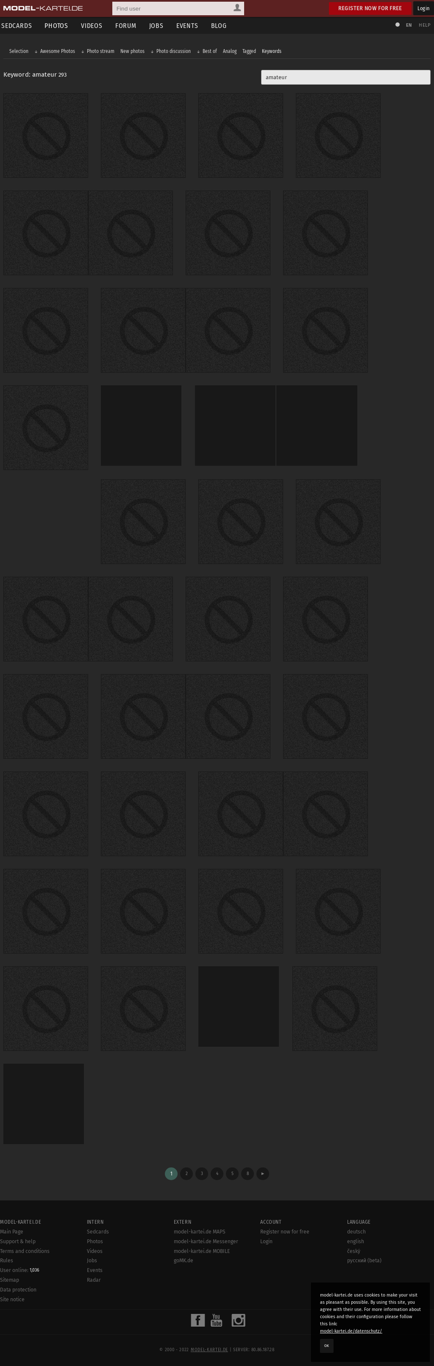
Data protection (18, 1288)
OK (326, 1345)
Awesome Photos (58, 52)
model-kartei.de (209, 1348)
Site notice (12, 1298)
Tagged (250, 52)
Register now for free (370, 8)
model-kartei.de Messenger (206, 1240)
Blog (222, 26)
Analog (230, 52)
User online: (19, 1269)
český (353, 1250)
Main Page (11, 1230)
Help (424, 25)
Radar (94, 1279)
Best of (210, 52)
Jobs (159, 26)
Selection (19, 52)
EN (408, 25)
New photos (133, 52)
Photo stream (101, 52)
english (355, 1240)
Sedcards (98, 1230)
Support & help (18, 1240)
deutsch (356, 1230)
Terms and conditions (25, 1250)
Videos (95, 26)
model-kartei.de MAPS (199, 1230)
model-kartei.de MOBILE (202, 1250)
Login (423, 8)
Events (190, 26)
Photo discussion (174, 52)
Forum (128, 26)
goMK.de (183, 1259)
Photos (59, 26)
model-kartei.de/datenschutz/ (351, 1331)
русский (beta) (364, 1259)
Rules (6, 1259)
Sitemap (9, 1279)
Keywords (272, 52)
